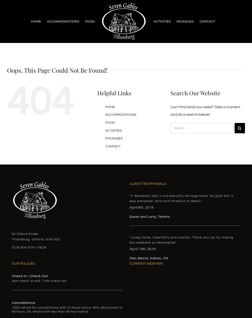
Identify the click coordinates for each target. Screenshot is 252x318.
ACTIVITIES (113, 130)
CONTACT (113, 146)
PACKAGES (114, 138)
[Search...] (202, 128)
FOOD (110, 122)
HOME (110, 107)
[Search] (240, 128)
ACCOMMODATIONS (120, 114)
